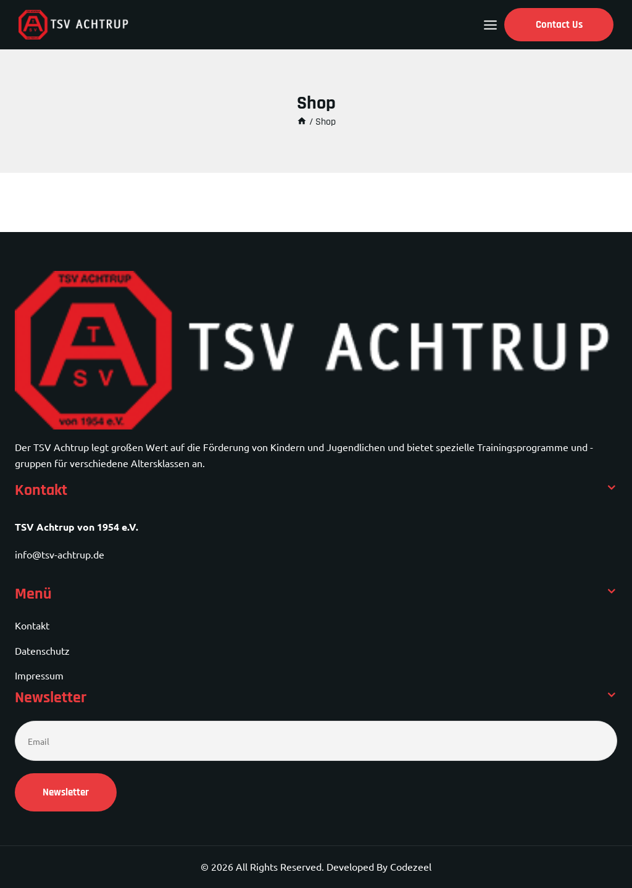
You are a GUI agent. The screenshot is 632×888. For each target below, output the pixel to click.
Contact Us (559, 24)
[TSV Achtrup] (74, 24)
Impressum (39, 675)
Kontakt (32, 625)
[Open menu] (490, 25)
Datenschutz (42, 650)
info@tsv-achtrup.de (59, 554)
